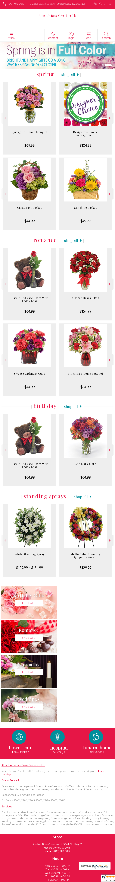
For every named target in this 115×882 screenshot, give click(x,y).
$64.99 (29, 311)
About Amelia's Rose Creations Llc (23, 696)
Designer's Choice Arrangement (85, 133)
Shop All (68, 74)
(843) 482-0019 (16, 3)
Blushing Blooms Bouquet (85, 373)
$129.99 (85, 567)
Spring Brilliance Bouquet (29, 132)
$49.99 (85, 221)
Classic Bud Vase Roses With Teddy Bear (29, 299)
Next (110, 118)
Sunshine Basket (85, 207)
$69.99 (29, 145)
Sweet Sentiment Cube (29, 373)
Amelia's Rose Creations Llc (57, 16)
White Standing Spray (29, 554)
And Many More (85, 464)
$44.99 (29, 221)
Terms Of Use (11, 879)
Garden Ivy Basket (29, 207)
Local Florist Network (50, 879)
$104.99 (85, 145)
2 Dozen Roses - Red (85, 298)
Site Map (69, 879)
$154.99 (85, 311)
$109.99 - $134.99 (29, 567)
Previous (4, 118)
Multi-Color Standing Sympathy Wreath (85, 555)
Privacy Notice (29, 879)
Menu (11, 37)
